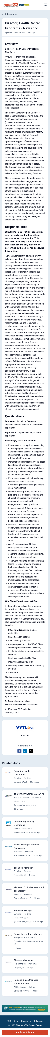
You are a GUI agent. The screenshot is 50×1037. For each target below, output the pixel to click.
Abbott (17, 828)
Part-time (33, 964)
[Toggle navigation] (45, 4)
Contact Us (26, 1021)
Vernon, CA (18, 801)
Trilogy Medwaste (21, 798)
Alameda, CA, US (21, 832)
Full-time (27, 778)
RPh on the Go (20, 964)
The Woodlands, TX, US (23, 855)
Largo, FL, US (19, 968)
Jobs (16, 1021)
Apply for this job (25, 1032)
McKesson (18, 851)
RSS (9, 1021)
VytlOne (8, 33)
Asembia (17, 894)
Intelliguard (18, 937)
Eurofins (17, 778)
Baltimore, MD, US (21, 991)
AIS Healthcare (20, 987)
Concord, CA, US (20, 782)
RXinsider (38, 1021)
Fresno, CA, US (20, 875)
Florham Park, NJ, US (22, 898)
